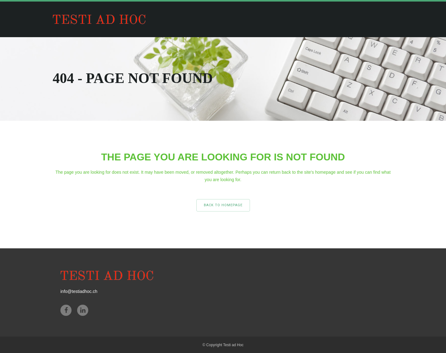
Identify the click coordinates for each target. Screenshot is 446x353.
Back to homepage (223, 205)
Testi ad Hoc (233, 345)
